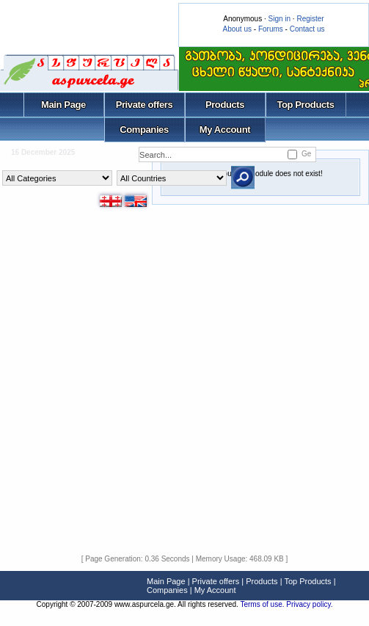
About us (237, 29)
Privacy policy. (309, 604)
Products (224, 104)
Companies (144, 129)
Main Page (63, 104)
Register (310, 19)
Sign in (279, 19)
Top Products (305, 104)
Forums (270, 29)
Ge (306, 154)
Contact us (307, 29)
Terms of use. (263, 604)
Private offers (144, 104)
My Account (225, 129)
